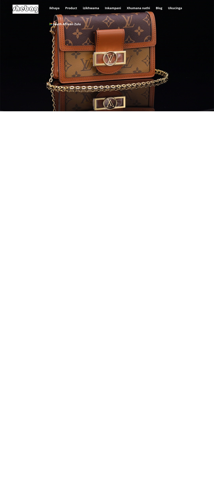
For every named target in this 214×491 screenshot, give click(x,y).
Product (71, 8)
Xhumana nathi (138, 8)
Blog (159, 8)
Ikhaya (54, 8)
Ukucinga (175, 8)
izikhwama (91, 8)
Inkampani (113, 8)
